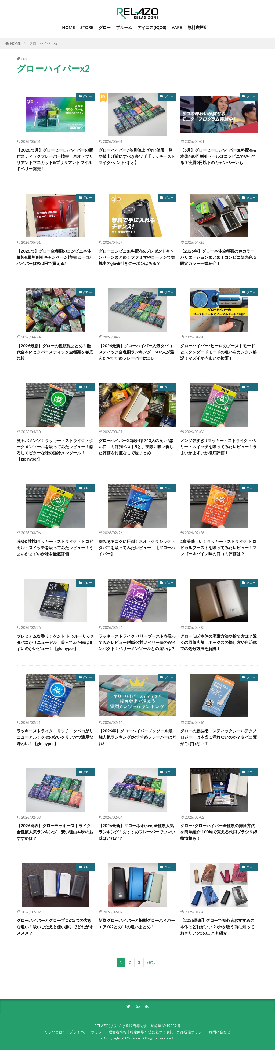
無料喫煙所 (197, 27)
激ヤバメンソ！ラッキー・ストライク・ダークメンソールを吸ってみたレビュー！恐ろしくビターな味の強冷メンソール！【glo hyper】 (55, 449)
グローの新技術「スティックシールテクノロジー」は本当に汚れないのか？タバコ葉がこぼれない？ (218, 737)
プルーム (124, 27)
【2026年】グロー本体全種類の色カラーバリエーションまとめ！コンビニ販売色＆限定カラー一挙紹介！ (218, 257)
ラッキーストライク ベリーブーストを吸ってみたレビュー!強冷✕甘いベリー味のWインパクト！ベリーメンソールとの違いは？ (137, 642)
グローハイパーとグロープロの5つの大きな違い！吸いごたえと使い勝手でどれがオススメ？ (55, 926)
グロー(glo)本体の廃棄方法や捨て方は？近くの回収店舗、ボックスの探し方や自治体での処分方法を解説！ (218, 642)
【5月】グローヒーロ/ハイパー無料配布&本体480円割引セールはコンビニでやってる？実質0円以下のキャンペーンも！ (218, 156)
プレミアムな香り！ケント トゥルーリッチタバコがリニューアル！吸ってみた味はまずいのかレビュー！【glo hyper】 (55, 642)
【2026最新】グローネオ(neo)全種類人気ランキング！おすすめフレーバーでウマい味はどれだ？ (137, 831)
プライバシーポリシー (87, 1032)
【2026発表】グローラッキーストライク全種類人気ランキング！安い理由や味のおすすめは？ (55, 831)
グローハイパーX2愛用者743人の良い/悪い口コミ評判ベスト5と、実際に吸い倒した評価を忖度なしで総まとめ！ (136, 446)
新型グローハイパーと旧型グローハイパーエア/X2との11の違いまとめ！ (137, 923)
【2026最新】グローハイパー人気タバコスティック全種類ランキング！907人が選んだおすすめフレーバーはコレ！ (136, 351)
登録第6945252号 (165, 1026)
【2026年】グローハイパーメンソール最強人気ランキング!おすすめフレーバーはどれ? (137, 737)
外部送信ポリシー (191, 1032)
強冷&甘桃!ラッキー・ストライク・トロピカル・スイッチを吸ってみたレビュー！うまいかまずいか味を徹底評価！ (55, 547)
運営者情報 (118, 1032)
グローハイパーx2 (43, 43)
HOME (68, 27)
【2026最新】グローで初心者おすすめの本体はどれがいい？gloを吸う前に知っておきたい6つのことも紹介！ (217, 926)
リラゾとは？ (55, 1032)
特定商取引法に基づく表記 (151, 1032)
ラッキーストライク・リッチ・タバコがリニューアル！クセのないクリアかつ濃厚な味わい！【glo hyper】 (55, 737)
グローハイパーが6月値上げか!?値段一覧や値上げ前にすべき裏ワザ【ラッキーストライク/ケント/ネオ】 (137, 156)
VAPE (177, 27)
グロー (105, 27)
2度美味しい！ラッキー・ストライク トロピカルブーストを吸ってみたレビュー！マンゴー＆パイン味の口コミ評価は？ (218, 547)
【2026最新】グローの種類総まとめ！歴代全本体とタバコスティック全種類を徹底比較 (55, 351)
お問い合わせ (219, 1032)
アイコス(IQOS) (152, 27)
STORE (86, 27)
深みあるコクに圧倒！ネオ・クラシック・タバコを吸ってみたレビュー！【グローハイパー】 (137, 547)
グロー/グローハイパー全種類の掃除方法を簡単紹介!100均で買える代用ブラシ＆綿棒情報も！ (218, 831)
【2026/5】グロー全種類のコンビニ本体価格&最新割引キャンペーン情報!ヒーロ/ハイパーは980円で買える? (54, 257)
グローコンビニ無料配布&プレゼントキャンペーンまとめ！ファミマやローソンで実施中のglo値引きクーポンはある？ (137, 257)
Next (149, 962)
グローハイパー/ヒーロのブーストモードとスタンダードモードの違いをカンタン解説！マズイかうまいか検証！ (218, 351)
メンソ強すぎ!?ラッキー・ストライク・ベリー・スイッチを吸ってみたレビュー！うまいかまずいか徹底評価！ (218, 446)
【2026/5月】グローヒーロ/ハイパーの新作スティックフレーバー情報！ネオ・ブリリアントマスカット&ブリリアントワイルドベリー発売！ (55, 159)
